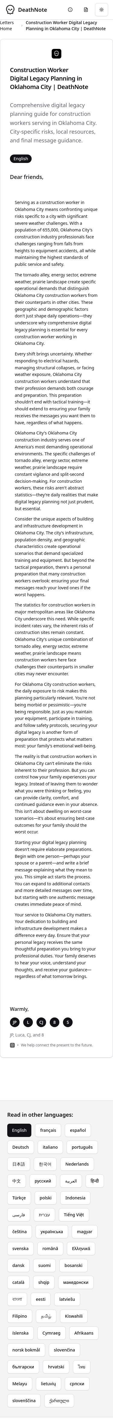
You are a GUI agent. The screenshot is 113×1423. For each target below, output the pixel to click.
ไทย (81, 1367)
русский (43, 1181)
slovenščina (24, 1400)
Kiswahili (74, 1316)
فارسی (18, 1215)
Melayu (19, 1383)
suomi (44, 1265)
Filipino (19, 1316)
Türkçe (19, 1198)
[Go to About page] (70, 9)
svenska (20, 1248)
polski (46, 1198)
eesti (41, 1299)
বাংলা (17, 1299)
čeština (19, 1231)
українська (52, 1231)
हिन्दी (95, 1181)
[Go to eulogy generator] (86, 9)
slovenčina (64, 1350)
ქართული (59, 1400)
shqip (43, 1282)
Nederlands (77, 1164)
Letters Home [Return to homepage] (7, 25)
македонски (76, 1282)
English (19, 1130)
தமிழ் (46, 1316)
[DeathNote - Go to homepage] (26, 9)
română (50, 1248)
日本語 (18, 1164)
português (82, 1147)
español (78, 1130)
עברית (44, 1215)
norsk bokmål (26, 1350)
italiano (50, 1147)
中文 (16, 1181)
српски (77, 1383)
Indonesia (75, 1198)
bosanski (73, 1265)
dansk (18, 1265)
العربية (71, 1181)
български (23, 1367)
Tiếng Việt (74, 1215)
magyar (84, 1231)
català (18, 1282)
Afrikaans (83, 1333)
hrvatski (56, 1367)
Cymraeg (51, 1333)
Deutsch (20, 1147)
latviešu (67, 1299)
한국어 (45, 1164)
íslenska (20, 1333)
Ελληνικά (81, 1248)
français (48, 1130)
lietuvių (48, 1383)
